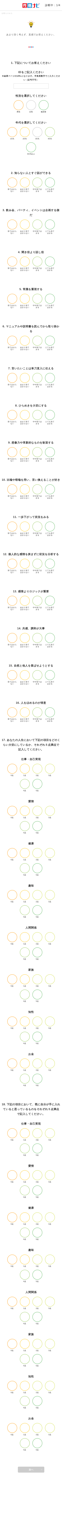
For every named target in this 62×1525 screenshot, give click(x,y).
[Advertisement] (31, 1499)
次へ (31, 1469)
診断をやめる (7, 13)
